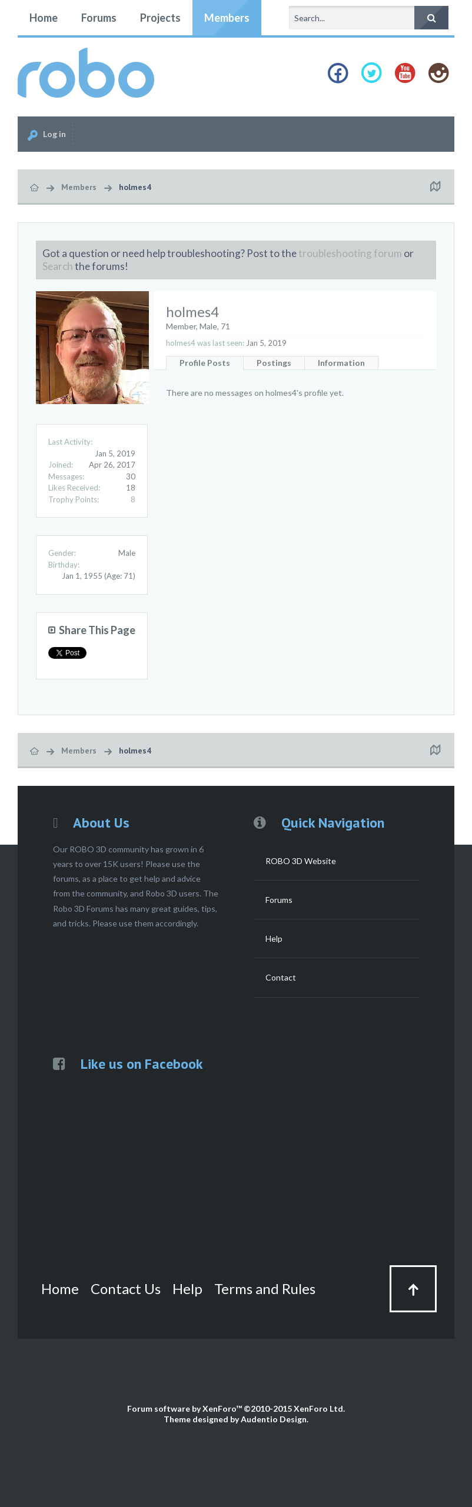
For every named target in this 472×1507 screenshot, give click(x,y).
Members (227, 17)
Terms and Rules (264, 1288)
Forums (99, 17)
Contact (280, 977)
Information (341, 363)
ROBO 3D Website (300, 861)
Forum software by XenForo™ (236, 1408)
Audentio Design (274, 1419)
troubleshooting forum (350, 253)
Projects (160, 17)
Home (43, 17)
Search (57, 266)
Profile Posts (205, 363)
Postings (274, 363)
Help (273, 938)
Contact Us (126, 1288)
